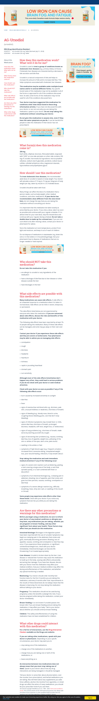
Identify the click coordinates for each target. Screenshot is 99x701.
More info (6, 699)
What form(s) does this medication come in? (10, 77)
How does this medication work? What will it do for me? (9, 69)
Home (5, 30)
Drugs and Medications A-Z (17, 30)
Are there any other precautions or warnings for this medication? (10, 105)
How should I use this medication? (9, 84)
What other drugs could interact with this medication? (10, 113)
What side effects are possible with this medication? (9, 97)
